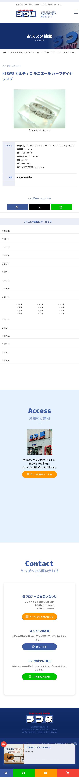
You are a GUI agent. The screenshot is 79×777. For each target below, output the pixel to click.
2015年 (6, 288)
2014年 (29, 52)
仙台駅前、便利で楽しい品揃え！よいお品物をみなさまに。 (39, 4)
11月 (41, 304)
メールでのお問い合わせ (39, 616)
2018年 (6, 264)
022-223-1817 (49, 14)
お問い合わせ (47, 17)
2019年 (6, 255)
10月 (62, 304)
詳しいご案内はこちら (39, 474)
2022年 (6, 231)
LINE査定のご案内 (39, 676)
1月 (62, 313)
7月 (62, 307)
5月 (41, 310)
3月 (20, 313)
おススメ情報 (16, 52)
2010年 (6, 344)
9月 (20, 307)
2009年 (6, 352)
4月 (62, 310)
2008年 (6, 360)
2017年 (6, 272)
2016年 (6, 280)
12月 (37, 52)
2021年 (6, 239)
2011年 (6, 336)
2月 (41, 313)
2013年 (6, 319)
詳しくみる (39, 646)
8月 (41, 307)
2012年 (6, 327)
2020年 (6, 247)
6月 (20, 310)
